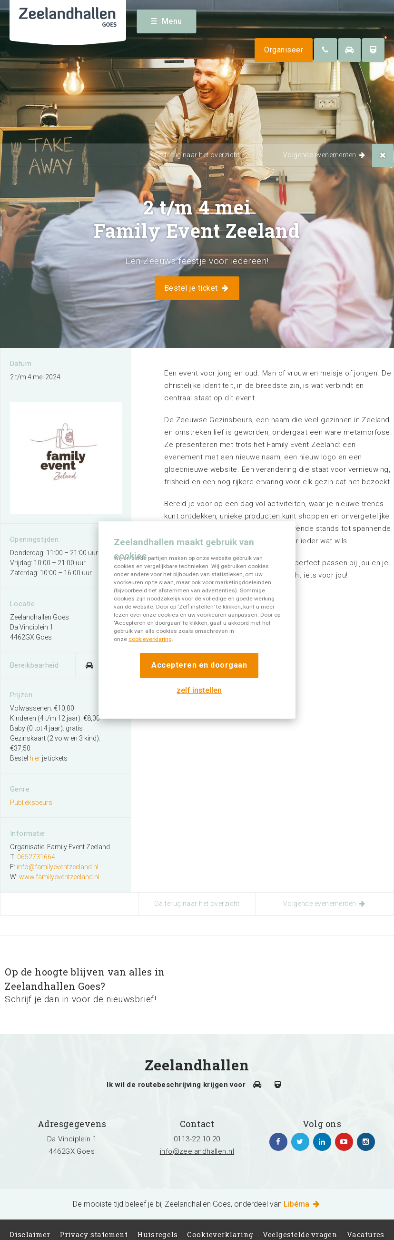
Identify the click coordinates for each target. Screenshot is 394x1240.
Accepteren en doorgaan (199, 665)
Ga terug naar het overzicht (197, 155)
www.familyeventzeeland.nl (59, 877)
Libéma (302, 1204)
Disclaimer (30, 1234)
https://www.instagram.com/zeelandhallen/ (366, 1142)
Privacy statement (93, 1234)
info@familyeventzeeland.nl (57, 867)
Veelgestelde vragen (300, 1234)
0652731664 (36, 857)
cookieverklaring (150, 639)
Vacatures (365, 1234)
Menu (166, 21)
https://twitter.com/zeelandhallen (300, 1142)
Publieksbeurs (31, 802)
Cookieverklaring (220, 1234)
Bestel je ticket (197, 288)
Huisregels (157, 1234)
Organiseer (283, 49)
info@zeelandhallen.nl (197, 1151)
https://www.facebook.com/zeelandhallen (278, 1142)
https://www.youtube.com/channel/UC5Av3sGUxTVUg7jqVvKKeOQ (344, 1142)
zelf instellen (199, 690)
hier (35, 758)
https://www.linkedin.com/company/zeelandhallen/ (322, 1142)
